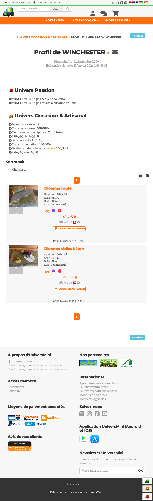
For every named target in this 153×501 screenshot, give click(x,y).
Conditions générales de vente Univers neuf (36, 365)
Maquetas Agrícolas (92, 399)
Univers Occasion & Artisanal (42, 37)
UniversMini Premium (19, 2)
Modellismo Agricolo (93, 395)
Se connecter (16, 387)
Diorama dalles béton (64, 249)
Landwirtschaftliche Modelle (98, 391)
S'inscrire (14, 391)
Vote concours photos (46, 2)
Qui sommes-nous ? (21, 361)
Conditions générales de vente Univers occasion (39, 369)
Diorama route (57, 188)
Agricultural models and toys (98, 383)
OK (140, 470)
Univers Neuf (54, 20)
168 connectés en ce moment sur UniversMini (76, 492)
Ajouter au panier (70, 228)
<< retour (137, 35)
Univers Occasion (85, 20)
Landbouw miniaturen (94, 387)
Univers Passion (118, 20)
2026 (83, 484)
